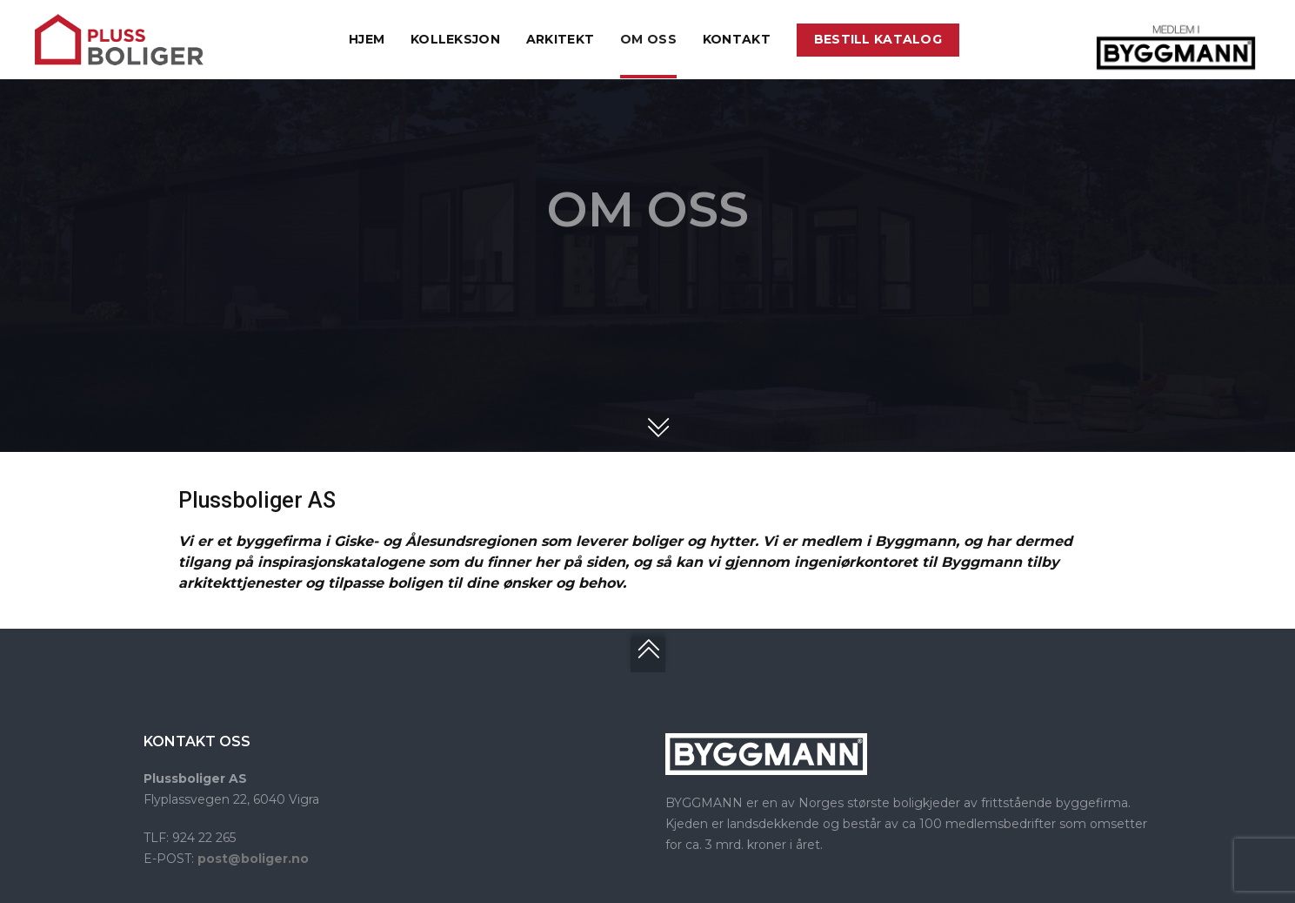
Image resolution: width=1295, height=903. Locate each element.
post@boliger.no (253, 858)
